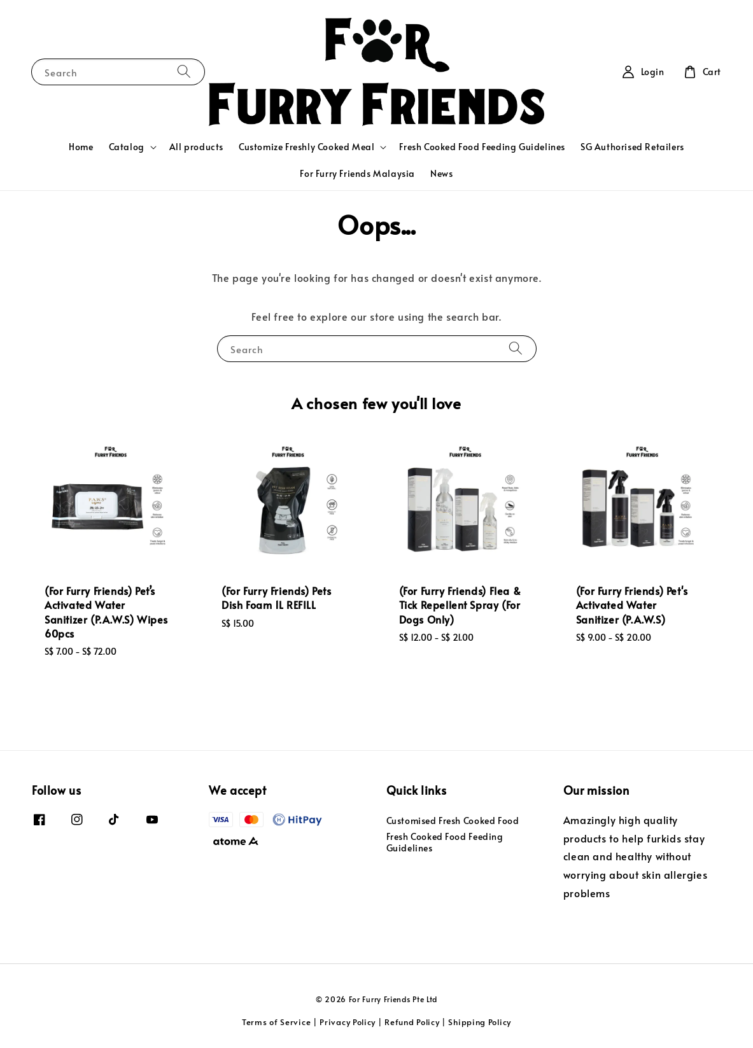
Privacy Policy (348, 1022)
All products (196, 147)
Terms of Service (276, 1022)
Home (81, 147)
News (441, 173)
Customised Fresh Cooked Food (452, 821)
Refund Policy (411, 1022)
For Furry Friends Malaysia (357, 173)
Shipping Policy (479, 1022)
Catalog (126, 147)
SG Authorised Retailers (632, 147)
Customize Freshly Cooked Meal (306, 147)
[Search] (184, 71)
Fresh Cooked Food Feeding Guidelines (482, 147)
